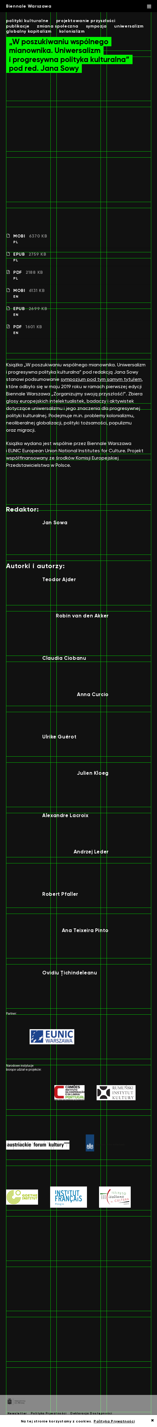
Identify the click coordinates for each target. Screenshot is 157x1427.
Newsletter (17, 1413)
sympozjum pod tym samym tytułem (101, 379)
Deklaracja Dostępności (91, 1413)
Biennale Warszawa (29, 6)
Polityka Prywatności (48, 1413)
